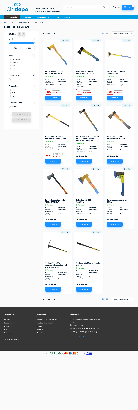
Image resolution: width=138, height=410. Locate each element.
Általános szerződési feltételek (47, 320)
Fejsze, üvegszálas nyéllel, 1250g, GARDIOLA (55, 201)
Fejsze (14, 96)
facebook (71, 337)
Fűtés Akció (28, 17)
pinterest (79, 337)
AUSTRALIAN (16, 59)
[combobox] (86, 7)
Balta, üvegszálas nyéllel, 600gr (117, 201)
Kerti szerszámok (24, 22)
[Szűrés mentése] (19, 34)
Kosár (6, 329)
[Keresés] (104, 7)
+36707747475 (78, 325)
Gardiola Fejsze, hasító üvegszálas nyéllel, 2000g (55, 137)
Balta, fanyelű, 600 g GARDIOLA (84, 201)
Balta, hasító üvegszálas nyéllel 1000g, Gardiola (85, 72)
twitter (75, 337)
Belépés (7, 320)
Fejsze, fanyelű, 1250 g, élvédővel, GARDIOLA (54, 72)
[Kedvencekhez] (63, 40)
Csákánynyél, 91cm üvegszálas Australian (88, 264)
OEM (13, 66)
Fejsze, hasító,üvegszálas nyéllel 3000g (117, 72)
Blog (57, 17)
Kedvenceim (8, 333)
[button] (12, 17)
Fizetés (39, 326)
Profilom (7, 326)
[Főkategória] (5, 22)
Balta (13, 90)
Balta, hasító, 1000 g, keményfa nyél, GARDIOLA (117, 137)
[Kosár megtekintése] (128, 7)
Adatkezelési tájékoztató (45, 323)
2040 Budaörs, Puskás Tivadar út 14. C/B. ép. (86, 321)
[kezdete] (14, 48)
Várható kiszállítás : (49, 81)
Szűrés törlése (20, 119)
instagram (84, 337)
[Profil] (116, 7)
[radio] (107, 33)
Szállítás (40, 329)
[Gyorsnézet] (67, 40)
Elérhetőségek (42, 333)
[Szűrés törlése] (23, 34)
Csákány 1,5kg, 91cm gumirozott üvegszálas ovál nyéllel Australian (56, 265)
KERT (12, 22)
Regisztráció (8, 323)
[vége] (28, 48)
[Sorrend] (123, 33)
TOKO (14, 69)
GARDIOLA (15, 62)
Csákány (15, 93)
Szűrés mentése (20, 114)
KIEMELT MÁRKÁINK (44, 17)
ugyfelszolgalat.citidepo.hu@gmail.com (86, 328)
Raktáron (15, 106)
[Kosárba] (53, 98)
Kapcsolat (66, 17)
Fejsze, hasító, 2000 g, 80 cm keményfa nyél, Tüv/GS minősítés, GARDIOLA (87, 138)
